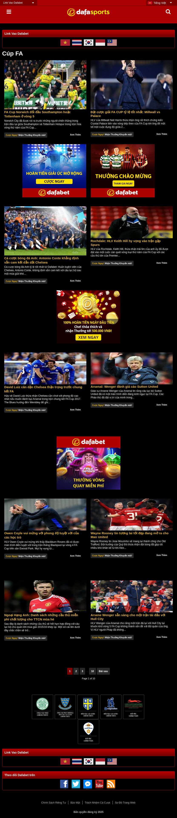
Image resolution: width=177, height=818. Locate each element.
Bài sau (103, 671)
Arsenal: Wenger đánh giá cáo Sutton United (124, 386)
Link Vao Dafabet (13, 2)
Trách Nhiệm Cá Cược (97, 802)
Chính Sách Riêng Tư (53, 802)
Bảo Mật (75, 802)
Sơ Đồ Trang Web (125, 802)
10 (92, 671)
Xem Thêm (75, 135)
